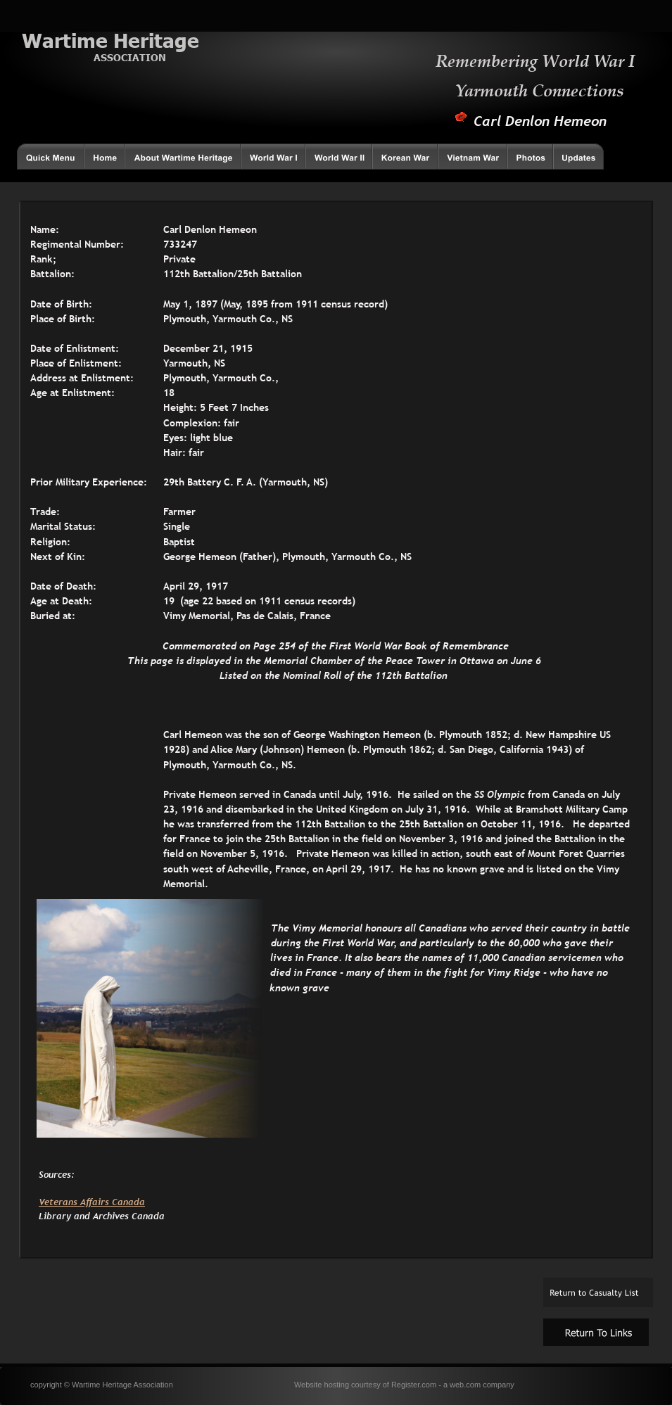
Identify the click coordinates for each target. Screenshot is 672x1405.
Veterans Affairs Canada (92, 1201)
